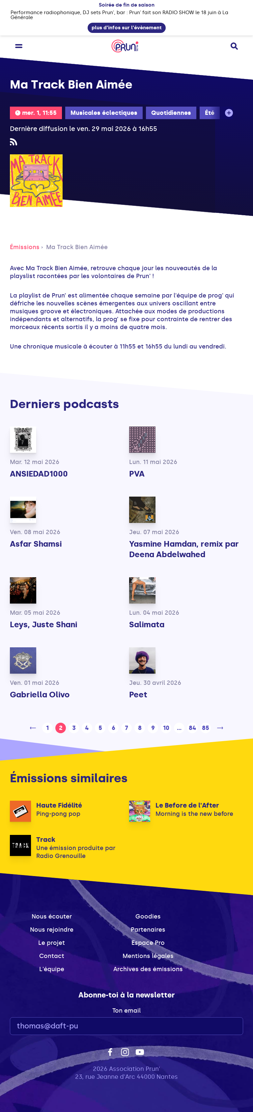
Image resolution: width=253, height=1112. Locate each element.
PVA (137, 473)
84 (192, 728)
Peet (138, 694)
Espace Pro (148, 942)
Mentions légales (148, 956)
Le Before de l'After (187, 805)
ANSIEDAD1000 (39, 473)
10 (166, 728)
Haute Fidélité (59, 805)
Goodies (148, 916)
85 (205, 728)
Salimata (146, 624)
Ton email (126, 1010)
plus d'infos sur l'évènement (127, 28)
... (179, 728)
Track (45, 839)
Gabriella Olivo (40, 694)
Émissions (25, 247)
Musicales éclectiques (103, 112)
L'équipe (51, 969)
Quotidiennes (171, 112)
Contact (51, 956)
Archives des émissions (148, 969)
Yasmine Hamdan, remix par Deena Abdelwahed (184, 549)
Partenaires (148, 929)
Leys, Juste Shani (43, 624)
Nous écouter (52, 916)
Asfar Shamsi (36, 544)
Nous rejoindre (51, 929)
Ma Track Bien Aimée (77, 247)
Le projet (51, 942)
